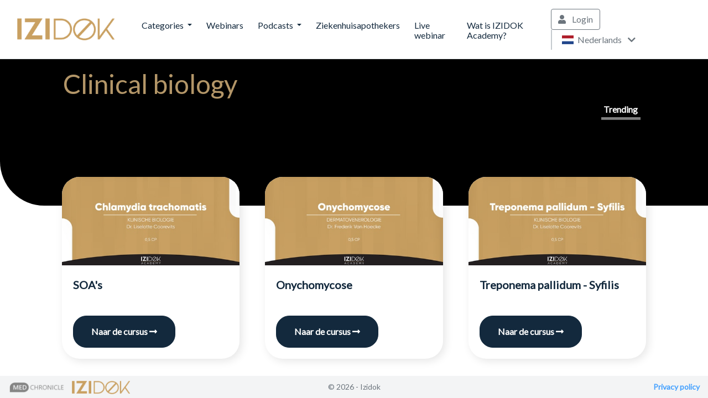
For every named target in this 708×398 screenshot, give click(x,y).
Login (575, 19)
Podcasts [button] (276, 25)
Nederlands (599, 39)
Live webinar (429, 30)
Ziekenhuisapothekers (358, 25)
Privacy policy (676, 386)
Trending (620, 109)
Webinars (224, 25)
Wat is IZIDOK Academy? (495, 30)
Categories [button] (163, 25)
